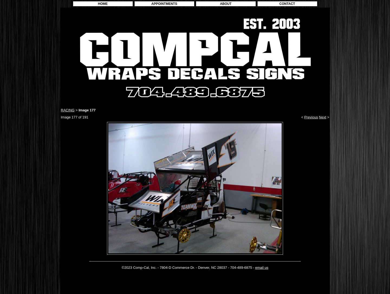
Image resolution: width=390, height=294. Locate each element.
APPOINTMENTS (164, 4)
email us (261, 268)
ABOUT (226, 4)
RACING (68, 110)
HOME (103, 4)
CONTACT (287, 4)
